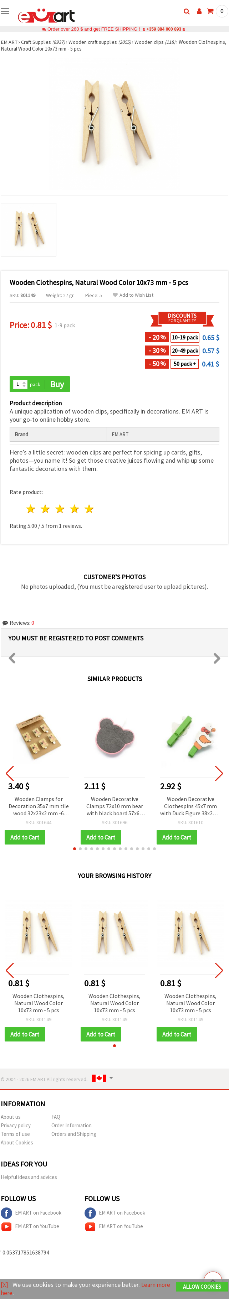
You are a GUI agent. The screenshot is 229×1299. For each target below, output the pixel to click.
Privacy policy (16, 1126)
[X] (4, 1285)
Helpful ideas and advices (29, 1177)
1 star (31, 509)
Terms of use (15, 1134)
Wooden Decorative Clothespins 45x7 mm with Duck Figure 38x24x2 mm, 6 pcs (190, 806)
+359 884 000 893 (164, 29)
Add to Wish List (133, 295)
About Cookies (17, 1143)
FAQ (55, 1117)
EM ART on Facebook (31, 1214)
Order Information (71, 1126)
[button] (74, 849)
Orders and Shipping (73, 1134)
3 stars (60, 509)
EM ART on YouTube (30, 1227)
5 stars (89, 509)
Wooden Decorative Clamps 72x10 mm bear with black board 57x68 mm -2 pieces (114, 806)
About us (11, 1117)
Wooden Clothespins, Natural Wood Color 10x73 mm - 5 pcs (38, 1003)
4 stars (74, 509)
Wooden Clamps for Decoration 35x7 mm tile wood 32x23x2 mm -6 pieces (39, 806)
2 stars (46, 509)
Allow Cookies (202, 1287)
